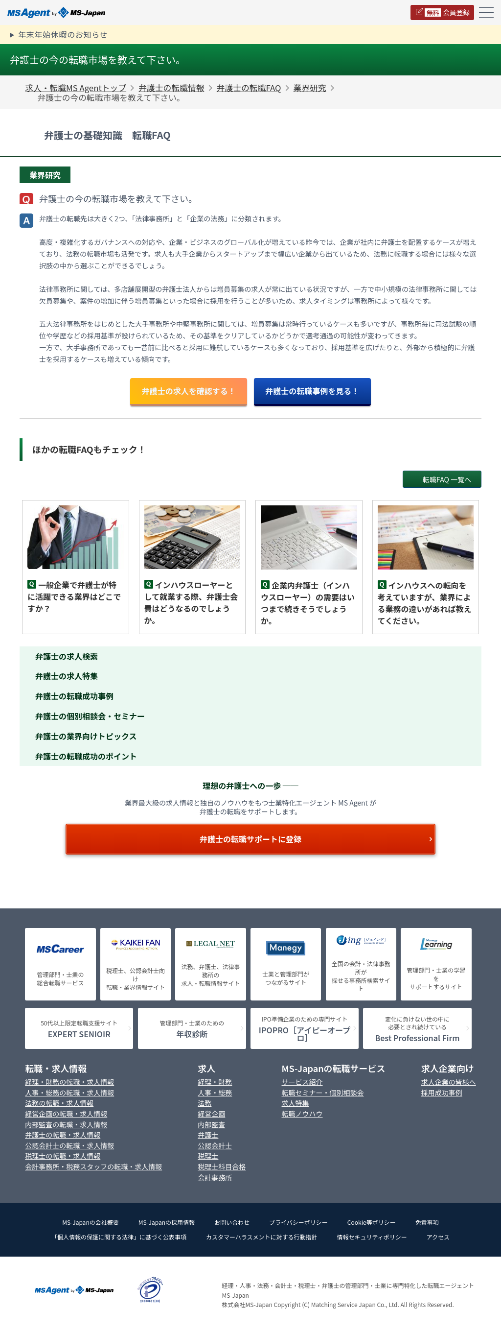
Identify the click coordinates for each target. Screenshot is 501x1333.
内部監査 (211, 1124)
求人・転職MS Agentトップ (75, 88)
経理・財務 (215, 1082)
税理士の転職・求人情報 (62, 1156)
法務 (204, 1103)
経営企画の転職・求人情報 (66, 1114)
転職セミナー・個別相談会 (323, 1092)
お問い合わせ (232, 1222)
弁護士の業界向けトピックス (86, 736)
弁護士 (208, 1135)
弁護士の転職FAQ (249, 88)
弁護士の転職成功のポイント (86, 756)
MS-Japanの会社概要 (90, 1222)
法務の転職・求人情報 (59, 1103)
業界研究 (310, 88)
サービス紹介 (302, 1082)
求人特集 (295, 1103)
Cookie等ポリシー (371, 1222)
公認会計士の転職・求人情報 (69, 1145)
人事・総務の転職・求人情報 (69, 1092)
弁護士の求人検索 (66, 656)
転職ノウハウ (302, 1114)
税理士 (208, 1156)
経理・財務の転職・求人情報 (69, 1082)
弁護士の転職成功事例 (74, 696)
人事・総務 (215, 1092)
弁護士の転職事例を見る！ (312, 391)
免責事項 (427, 1222)
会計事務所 (215, 1177)
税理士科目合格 (222, 1166)
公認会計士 (215, 1145)
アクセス (438, 1237)
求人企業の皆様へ (448, 1082)
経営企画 (211, 1114)
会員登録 (447, 12)
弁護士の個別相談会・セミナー (90, 716)
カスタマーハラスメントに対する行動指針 (262, 1237)
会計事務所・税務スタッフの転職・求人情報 (93, 1166)
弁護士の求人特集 (66, 676)
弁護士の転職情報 (171, 88)
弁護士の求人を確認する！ (189, 391)
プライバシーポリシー (298, 1222)
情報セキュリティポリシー (372, 1237)
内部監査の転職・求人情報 (66, 1124)
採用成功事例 (441, 1092)
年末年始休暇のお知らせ (63, 34)
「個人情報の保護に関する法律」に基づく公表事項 (118, 1237)
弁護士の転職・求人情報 (62, 1135)
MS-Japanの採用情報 (166, 1222)
